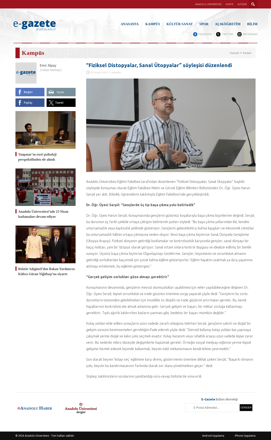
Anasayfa (234, 52)
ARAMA (253, 4)
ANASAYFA (130, 24)
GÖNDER (246, 407)
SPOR (204, 24)
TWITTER (227, 34)
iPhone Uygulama (245, 435)
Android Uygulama (213, 435)
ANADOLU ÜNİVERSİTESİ (208, 4)
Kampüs (247, 52)
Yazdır (60, 92)
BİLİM (252, 24)
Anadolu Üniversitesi (37, 435)
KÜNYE (229, 4)
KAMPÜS (152, 24)
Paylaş (28, 102)
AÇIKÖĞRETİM (228, 24)
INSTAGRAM (250, 34)
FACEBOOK (205, 34)
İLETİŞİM (242, 4)
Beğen (28, 92)
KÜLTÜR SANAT (179, 24)
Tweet (59, 102)
